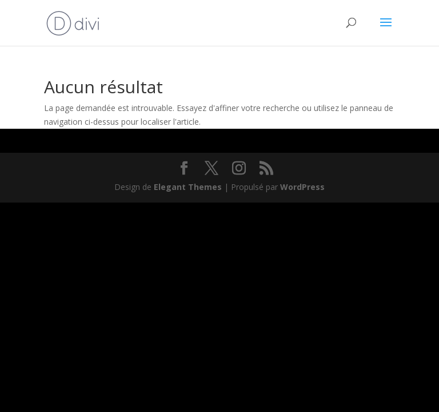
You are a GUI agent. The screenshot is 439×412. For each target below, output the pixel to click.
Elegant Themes (188, 186)
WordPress (302, 186)
